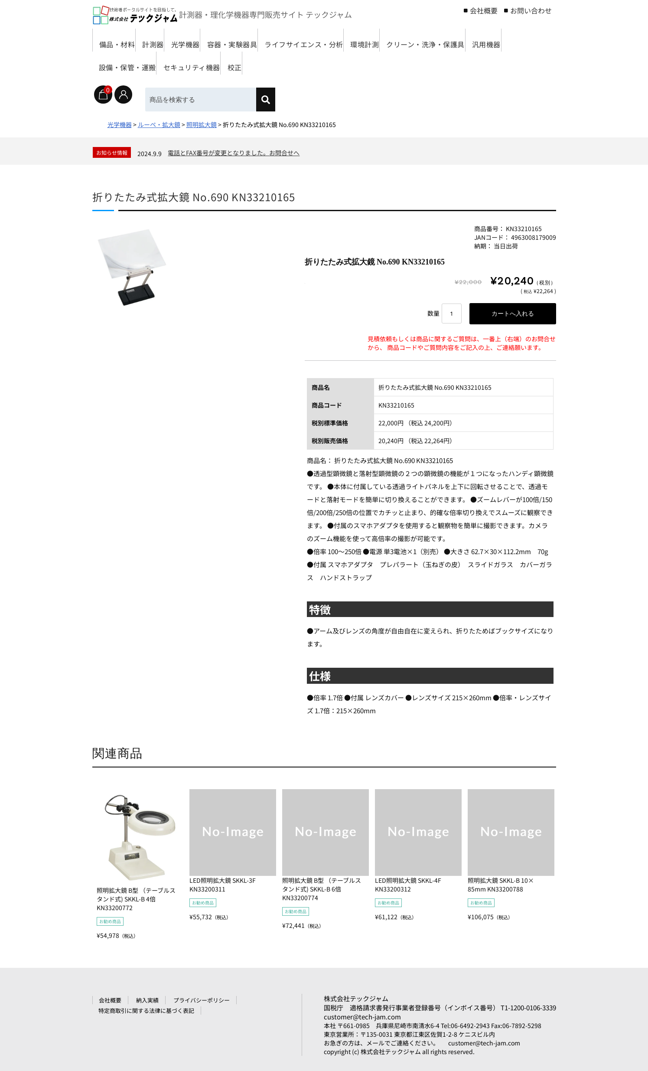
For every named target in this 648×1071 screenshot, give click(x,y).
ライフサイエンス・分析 (363, 40)
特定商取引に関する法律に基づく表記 (146, 1012)
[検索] (273, 99)
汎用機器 (218, 63)
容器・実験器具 (276, 40)
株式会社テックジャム (356, 1000)
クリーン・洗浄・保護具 (143, 63)
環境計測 (438, 40)
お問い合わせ (531, 10)
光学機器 (215, 40)
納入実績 (147, 1002)
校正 (418, 63)
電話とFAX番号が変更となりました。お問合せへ (234, 152)
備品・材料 (121, 40)
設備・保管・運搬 (282, 63)
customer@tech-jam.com (362, 1018)
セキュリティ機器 (362, 63)
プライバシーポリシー (201, 1002)
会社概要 (484, 10)
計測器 (170, 40)
